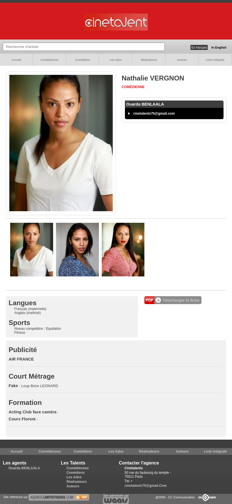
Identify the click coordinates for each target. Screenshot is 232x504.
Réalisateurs (149, 59)
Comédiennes (49, 59)
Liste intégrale (215, 59)
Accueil (16, 59)
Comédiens (82, 59)
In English (218, 47)
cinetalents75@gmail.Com (146, 486)
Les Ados (116, 59)
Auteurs (182, 59)
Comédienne (133, 87)
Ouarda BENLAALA (24, 468)
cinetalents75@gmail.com (154, 113)
